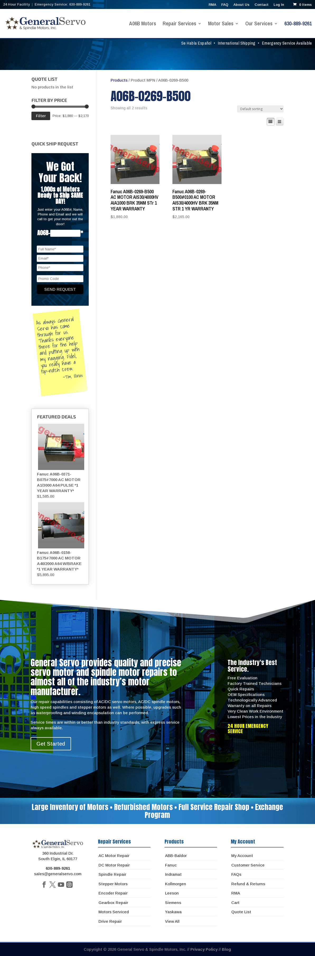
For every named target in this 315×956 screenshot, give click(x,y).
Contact (262, 5)
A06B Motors (142, 24)
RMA (212, 5)
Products (119, 80)
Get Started (50, 744)
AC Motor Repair (113, 855)
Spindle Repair (112, 874)
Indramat (173, 874)
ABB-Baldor (176, 855)
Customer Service (248, 865)
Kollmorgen (175, 884)
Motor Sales (220, 24)
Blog (226, 949)
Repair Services (179, 24)
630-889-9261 (298, 24)
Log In (279, 5)
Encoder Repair (113, 893)
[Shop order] (260, 108)
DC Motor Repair (114, 865)
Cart (235, 902)
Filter (41, 116)
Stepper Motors (113, 884)
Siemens (173, 902)
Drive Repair (110, 921)
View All (172, 921)
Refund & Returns (248, 884)
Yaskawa (173, 912)
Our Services (258, 24)
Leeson (172, 893)
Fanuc (171, 865)
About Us (241, 5)
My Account (242, 855)
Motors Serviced (113, 912)
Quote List (241, 912)
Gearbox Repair (113, 902)
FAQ (224, 5)
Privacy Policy (204, 949)
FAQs (236, 874)
